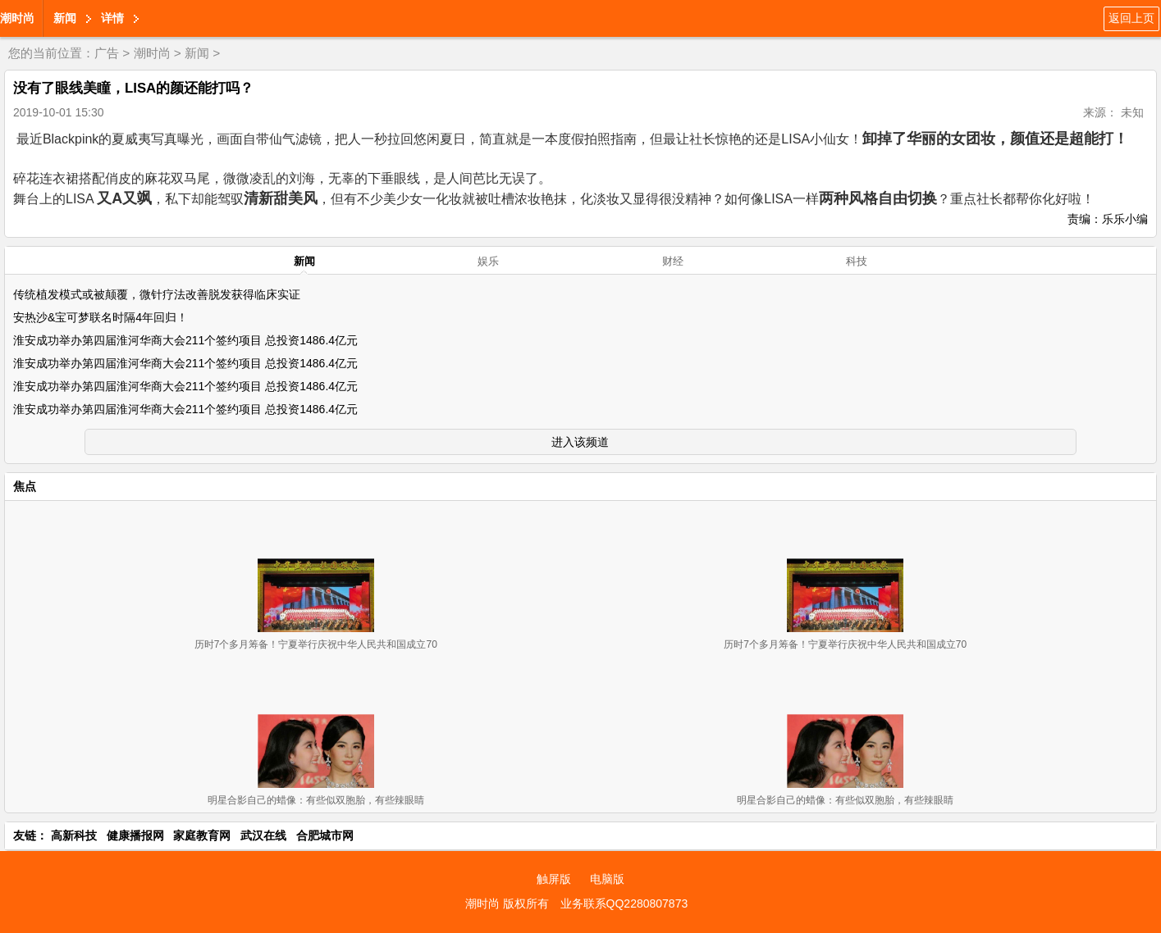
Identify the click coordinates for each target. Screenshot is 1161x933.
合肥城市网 (325, 835)
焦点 (24, 486)
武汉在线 (263, 835)
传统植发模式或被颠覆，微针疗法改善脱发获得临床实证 (156, 294)
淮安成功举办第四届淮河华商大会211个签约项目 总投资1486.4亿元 (185, 340)
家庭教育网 (202, 835)
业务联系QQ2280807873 (624, 903)
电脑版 (607, 878)
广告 (106, 53)
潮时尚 (17, 18)
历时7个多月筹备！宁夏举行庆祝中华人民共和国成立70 (315, 644)
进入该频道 (580, 441)
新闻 (64, 18)
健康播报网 (135, 835)
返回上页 (1131, 18)
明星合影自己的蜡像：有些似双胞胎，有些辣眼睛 (316, 800)
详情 (112, 18)
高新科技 (74, 835)
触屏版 (554, 878)
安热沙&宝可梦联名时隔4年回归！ (100, 317)
